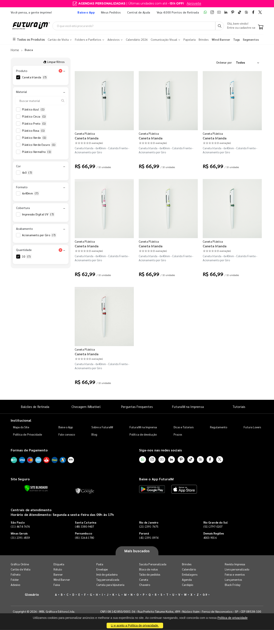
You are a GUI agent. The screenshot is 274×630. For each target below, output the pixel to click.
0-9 (205, 595)
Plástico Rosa (34, 130)
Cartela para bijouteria (110, 585)
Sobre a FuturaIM (102, 427)
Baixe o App (65, 427)
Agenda (187, 580)
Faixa (57, 585)
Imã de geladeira (107, 574)
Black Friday (232, 585)
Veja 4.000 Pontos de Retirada (178, 12)
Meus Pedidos (111, 12)
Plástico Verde (34, 138)
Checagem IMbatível (85, 407)
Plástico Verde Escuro (39, 145)
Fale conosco (66, 434)
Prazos (178, 434)
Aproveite (194, 3)
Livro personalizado (237, 569)
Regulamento (218, 427)
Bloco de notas (148, 569)
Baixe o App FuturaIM (156, 479)
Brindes (186, 564)
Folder (15, 580)
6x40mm (30, 193)
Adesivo (15, 585)
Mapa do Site (21, 427)
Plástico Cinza (34, 116)
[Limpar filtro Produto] (60, 71)
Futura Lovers (252, 427)
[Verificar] (36, 488)
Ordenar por (224, 62)
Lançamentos (233, 580)
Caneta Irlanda (35, 77)
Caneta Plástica (85, 133)
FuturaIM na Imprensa (188, 407)
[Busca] (219, 26)
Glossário (32, 595)
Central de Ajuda (138, 12)
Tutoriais (238, 407)
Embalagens (189, 574)
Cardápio (187, 585)
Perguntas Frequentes (137, 407)
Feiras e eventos (235, 574)
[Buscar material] (40, 100)
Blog (94, 434)
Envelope (102, 569)
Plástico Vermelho (37, 152)
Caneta (143, 580)
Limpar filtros (54, 62)
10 (27, 256)
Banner (58, 574)
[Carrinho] (260, 27)
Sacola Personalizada (152, 564)
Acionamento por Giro (39, 235)
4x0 (27, 173)
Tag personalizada (107, 580)
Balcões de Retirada (35, 407)
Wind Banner (62, 580)
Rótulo (58, 569)
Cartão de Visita (20, 569)
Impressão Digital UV (38, 214)
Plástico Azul (33, 109)
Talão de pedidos (149, 574)
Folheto (15, 574)
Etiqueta (59, 564)
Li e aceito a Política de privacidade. (135, 625)
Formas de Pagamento (29, 450)
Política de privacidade (232, 618)
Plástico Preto (34, 123)
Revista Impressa (235, 564)
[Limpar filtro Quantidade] (60, 250)
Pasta (99, 564)
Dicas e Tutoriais (184, 427)
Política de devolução (143, 434)
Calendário (189, 569)
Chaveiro (144, 585)
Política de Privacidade (27, 434)
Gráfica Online (20, 564)
